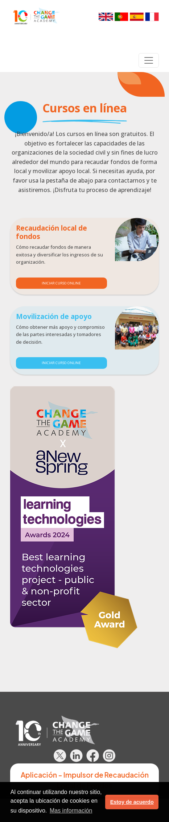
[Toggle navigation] (149, 60)
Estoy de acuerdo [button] (132, 802)
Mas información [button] (71, 810)
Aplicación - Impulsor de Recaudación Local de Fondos (85, 780)
